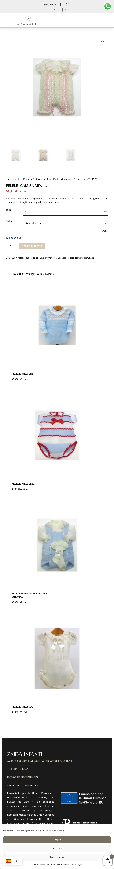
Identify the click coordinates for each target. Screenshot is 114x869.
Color (9, 221)
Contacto (68, 10)
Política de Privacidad (60, 864)
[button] (103, 41)
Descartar (57, 848)
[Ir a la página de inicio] (27, 20)
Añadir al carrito (32, 245)
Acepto (57, 839)
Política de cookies (41, 864)
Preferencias (57, 857)
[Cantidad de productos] (10, 246)
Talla (8, 209)
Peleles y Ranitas (31, 179)
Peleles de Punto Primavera (56, 179)
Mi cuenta (46, 10)
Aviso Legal (77, 864)
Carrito (57, 10)
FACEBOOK (13, 785)
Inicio (8, 179)
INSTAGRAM (31, 785)
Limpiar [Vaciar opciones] (104, 231)
